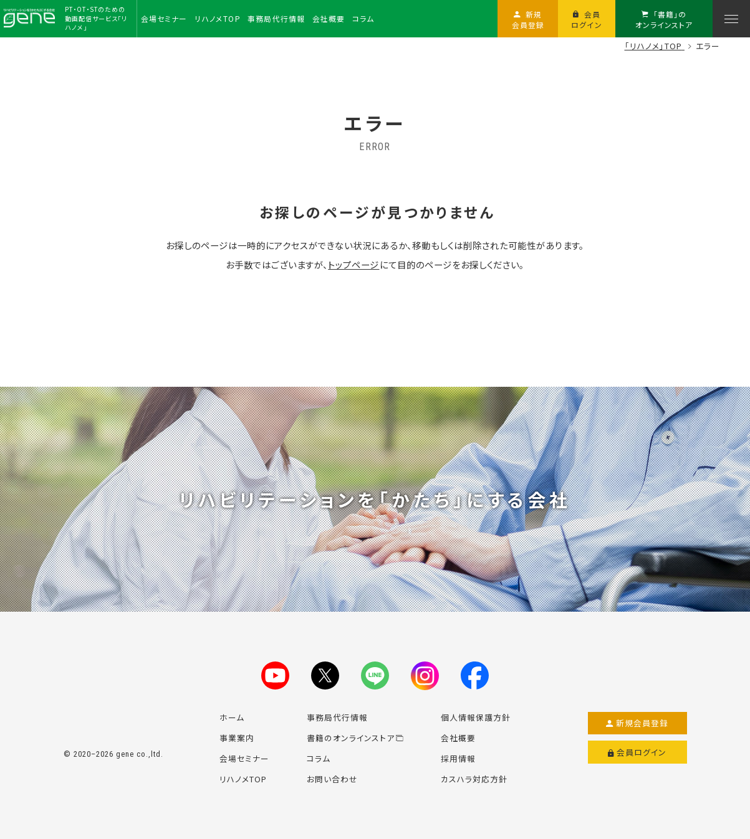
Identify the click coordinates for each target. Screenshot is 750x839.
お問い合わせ (332, 779)
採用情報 (458, 758)
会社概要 (458, 738)
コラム (318, 758)
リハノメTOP (243, 779)
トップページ (353, 264)
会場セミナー (244, 758)
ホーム (231, 717)
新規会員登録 (637, 723)
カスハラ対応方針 (474, 779)
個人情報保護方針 (476, 717)
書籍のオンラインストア (355, 738)
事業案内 (236, 738)
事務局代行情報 (337, 717)
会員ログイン (637, 752)
